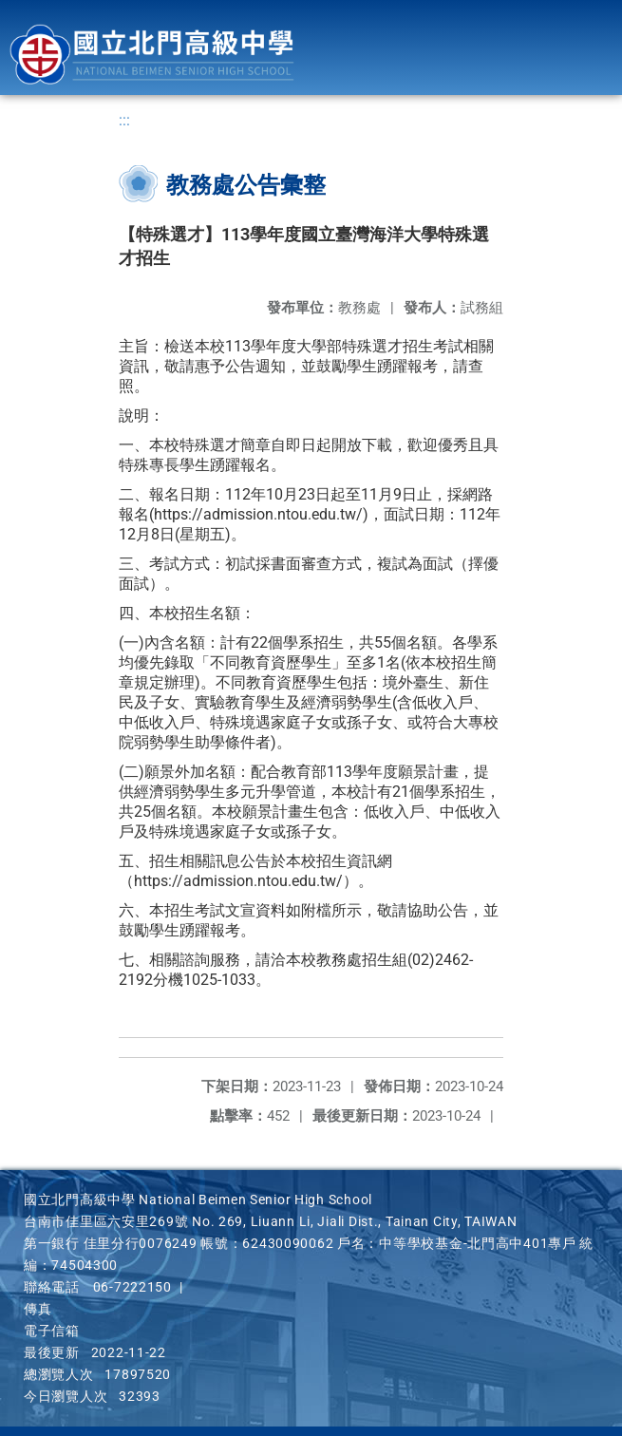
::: (124, 120)
